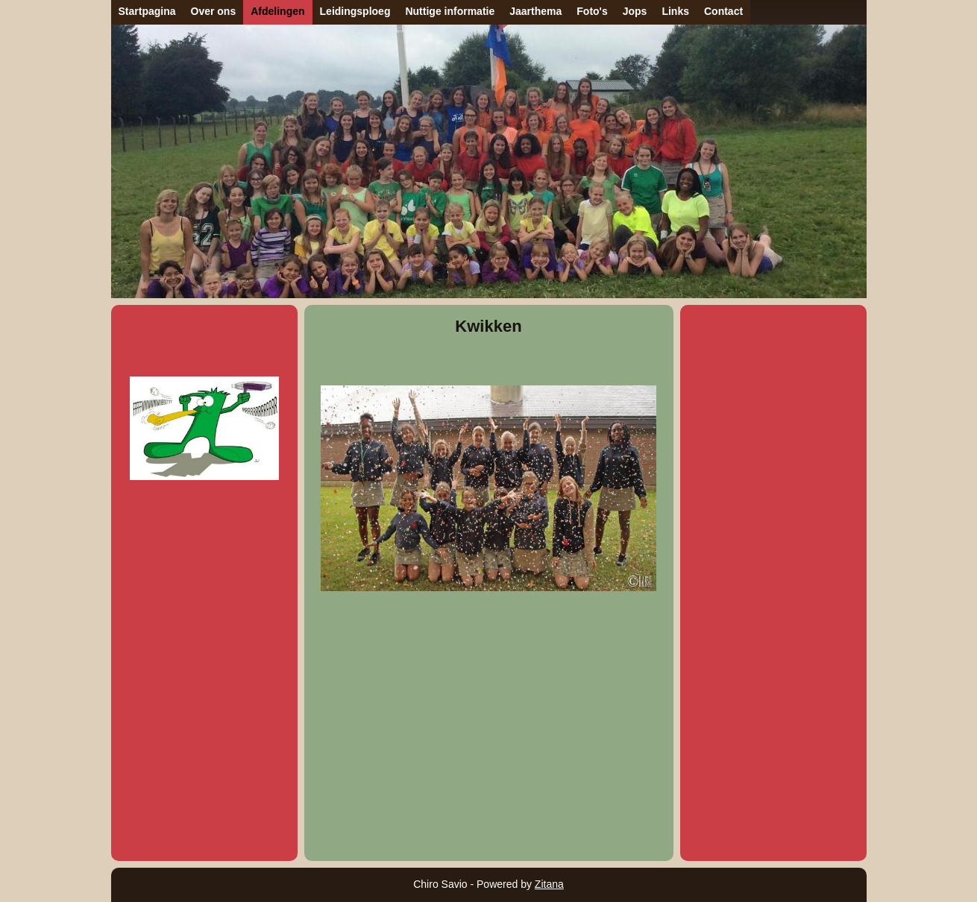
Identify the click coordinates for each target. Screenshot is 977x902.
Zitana (549, 884)
